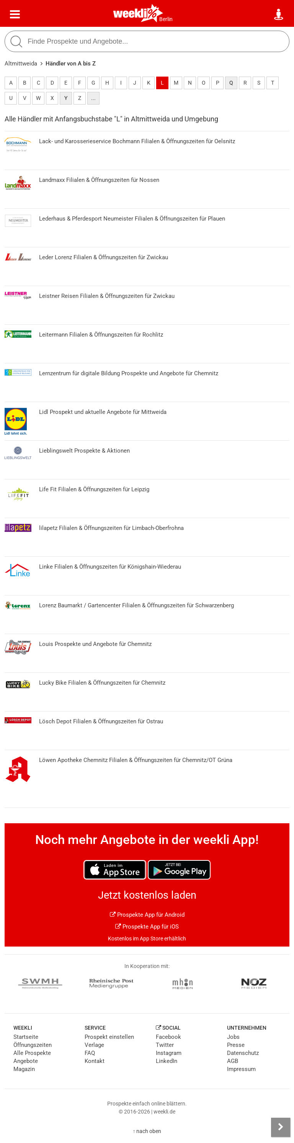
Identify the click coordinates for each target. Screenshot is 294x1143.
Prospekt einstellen (109, 1036)
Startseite (25, 1036)
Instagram (168, 1053)
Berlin (166, 19)
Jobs (233, 1036)
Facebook (168, 1036)
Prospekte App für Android (147, 914)
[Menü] (15, 14)
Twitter (165, 1045)
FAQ (90, 1053)
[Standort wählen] (279, 14)
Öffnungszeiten (32, 1045)
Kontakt (95, 1061)
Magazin (24, 1069)
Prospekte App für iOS (147, 926)
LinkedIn (166, 1061)
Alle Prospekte (32, 1053)
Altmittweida (21, 63)
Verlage (94, 1045)
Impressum (241, 1069)
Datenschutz (243, 1053)
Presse (236, 1045)
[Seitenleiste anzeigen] (280, 1127)
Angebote (25, 1061)
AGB (232, 1061)
